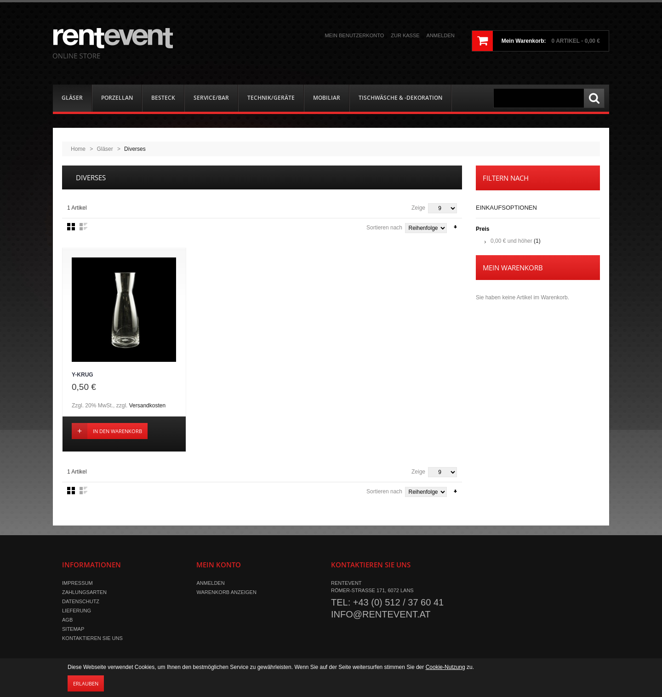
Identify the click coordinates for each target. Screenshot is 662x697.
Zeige (418, 208)
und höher (512, 241)
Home (78, 149)
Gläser (105, 149)
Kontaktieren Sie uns (92, 638)
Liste (83, 226)
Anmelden (441, 35)
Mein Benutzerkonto (354, 35)
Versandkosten (147, 406)
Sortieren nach (384, 227)
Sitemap (73, 629)
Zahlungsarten (84, 592)
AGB (67, 620)
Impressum (77, 583)
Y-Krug (82, 375)
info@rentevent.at (381, 615)
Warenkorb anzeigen (226, 592)
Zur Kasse (405, 35)
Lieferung (76, 611)
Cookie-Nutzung (445, 667)
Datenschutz (80, 602)
